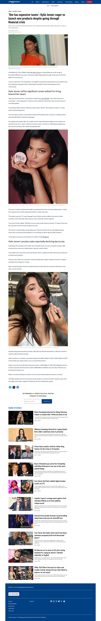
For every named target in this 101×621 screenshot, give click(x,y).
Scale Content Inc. (22, 587)
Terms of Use (11, 610)
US (32, 2)
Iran (48, 5)
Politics (37, 2)
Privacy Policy (11, 606)
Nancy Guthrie (54, 5)
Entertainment (45, 2)
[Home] (14, 2)
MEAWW (10, 587)
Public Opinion (68, 2)
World (53, 2)
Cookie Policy (11, 608)
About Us (10, 601)
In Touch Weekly (44, 98)
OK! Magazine (44, 237)
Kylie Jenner (36, 72)
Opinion (77, 2)
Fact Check (60, 2)
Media (83, 2)
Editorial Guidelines (12, 603)
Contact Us (31, 601)
